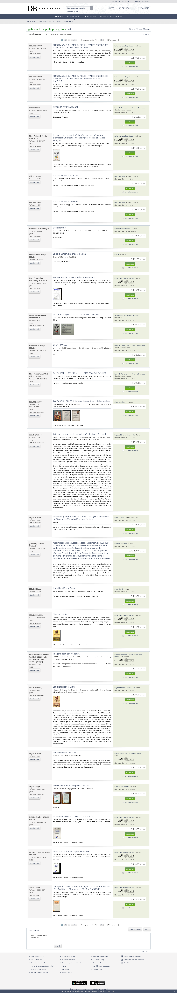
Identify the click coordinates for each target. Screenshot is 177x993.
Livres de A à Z (119, 589)
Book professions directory (111, 17)
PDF (132, 29)
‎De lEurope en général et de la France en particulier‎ (76, 314)
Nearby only (68, 34)
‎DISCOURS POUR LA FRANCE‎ (65, 107)
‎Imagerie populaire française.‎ (66, 653)
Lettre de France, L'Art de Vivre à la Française (129, 108)
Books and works (74, 17)
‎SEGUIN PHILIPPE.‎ (61, 614)
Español (105, 989)
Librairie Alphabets (120, 544)
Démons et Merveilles (121, 786)
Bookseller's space (141, 1)
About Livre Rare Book (100, 956)
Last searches (34, 930)
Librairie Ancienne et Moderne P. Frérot (127, 753)
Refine (146, 34)
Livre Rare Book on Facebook (132, 959)
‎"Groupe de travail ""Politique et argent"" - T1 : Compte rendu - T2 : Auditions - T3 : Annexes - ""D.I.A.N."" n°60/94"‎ (81, 887)
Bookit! (116, 255)
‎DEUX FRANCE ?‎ (60, 345)
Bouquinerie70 (119, 176)
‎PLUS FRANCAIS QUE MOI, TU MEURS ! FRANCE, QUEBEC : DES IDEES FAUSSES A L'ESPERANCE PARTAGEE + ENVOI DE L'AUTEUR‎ (80, 78)
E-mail (147, 29)
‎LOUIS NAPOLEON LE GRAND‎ (66, 201)
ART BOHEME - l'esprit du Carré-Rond (126, 315)
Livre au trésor (119, 517)
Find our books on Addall (38, 972)
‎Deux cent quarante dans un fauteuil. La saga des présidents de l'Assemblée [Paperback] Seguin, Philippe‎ (81, 518)
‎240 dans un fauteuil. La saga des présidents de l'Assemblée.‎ (80, 434)
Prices (64, 966)
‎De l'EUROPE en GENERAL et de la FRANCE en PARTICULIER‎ (79, 373)
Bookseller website (67, 959)
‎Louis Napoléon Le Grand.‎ (64, 752)
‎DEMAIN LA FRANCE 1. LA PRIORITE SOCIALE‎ (73, 816)
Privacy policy (96, 969)
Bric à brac (65, 969)
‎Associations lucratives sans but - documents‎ (74, 277)
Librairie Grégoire (120, 402)
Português (85, 989)
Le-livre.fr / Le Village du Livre (124, 46)
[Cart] (110, 8)
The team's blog (97, 959)
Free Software (67, 972)
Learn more (110, 991)
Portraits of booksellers (39, 963)
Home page (59, 17)
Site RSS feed (127, 963)
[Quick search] (79, 8)
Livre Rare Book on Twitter (131, 956)
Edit (70, 29)
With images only (56, 34)
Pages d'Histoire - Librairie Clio (124, 435)
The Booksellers (90, 17)
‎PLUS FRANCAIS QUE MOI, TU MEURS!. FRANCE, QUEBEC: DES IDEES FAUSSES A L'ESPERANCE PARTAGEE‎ (80, 46)
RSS (139, 29)
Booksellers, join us (67, 956)
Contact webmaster (98, 963)
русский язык (95, 989)
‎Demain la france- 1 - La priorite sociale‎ (71, 851)
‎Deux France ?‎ (59, 227)
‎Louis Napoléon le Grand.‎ (64, 588)
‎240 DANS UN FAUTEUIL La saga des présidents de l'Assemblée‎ (81, 401)
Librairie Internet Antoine (122, 229)
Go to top (146, 951)
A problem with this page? (100, 966)
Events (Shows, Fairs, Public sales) (41, 966)
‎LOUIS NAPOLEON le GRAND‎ (65, 175)
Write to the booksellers (122, 1)
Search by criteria (72, 11)
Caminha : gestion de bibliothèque (73, 963)
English (70, 989)
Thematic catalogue (36, 956)
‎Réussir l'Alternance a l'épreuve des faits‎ (71, 785)
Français (77, 989)
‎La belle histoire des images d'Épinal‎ (69, 254)
